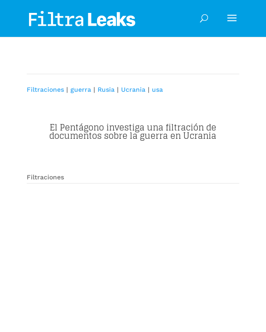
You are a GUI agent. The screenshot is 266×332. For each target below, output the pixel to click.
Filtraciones (45, 89)
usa (157, 89)
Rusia (106, 89)
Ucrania (133, 89)
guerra (80, 89)
